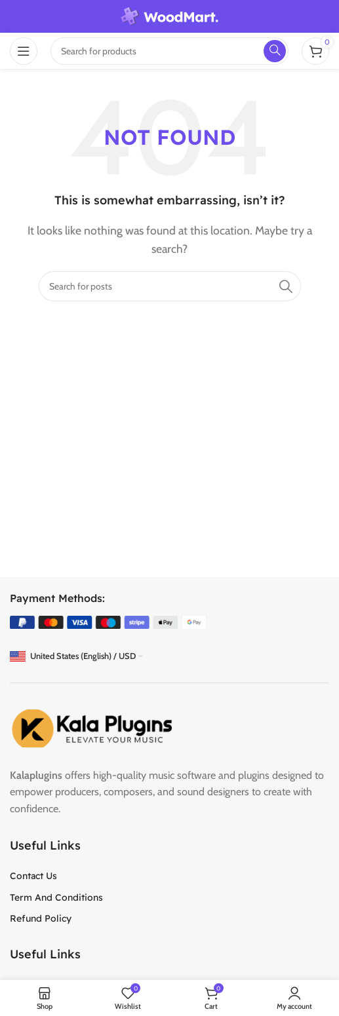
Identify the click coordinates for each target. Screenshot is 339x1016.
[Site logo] (170, 15)
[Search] (170, 286)
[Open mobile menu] (23, 51)
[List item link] (169, 876)
